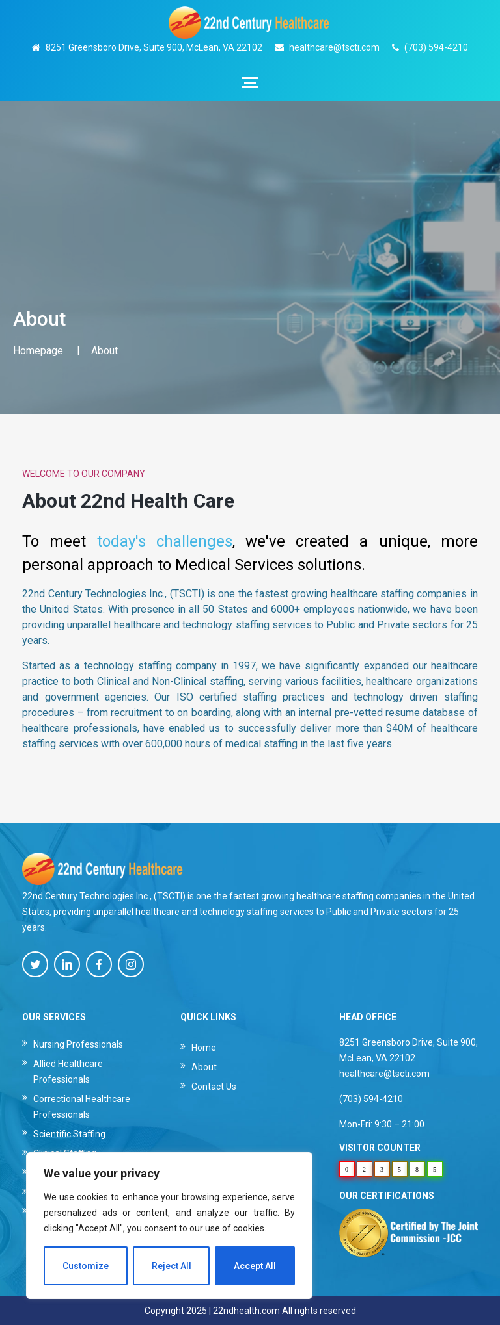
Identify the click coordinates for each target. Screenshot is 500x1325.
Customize (85, 1266)
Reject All (171, 1266)
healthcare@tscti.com (334, 47)
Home (203, 1047)
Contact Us (213, 1086)
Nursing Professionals (78, 1044)
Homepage (38, 350)
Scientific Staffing (69, 1134)
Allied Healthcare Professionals (68, 1072)
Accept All (255, 1266)
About (204, 1067)
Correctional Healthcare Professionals (81, 1107)
